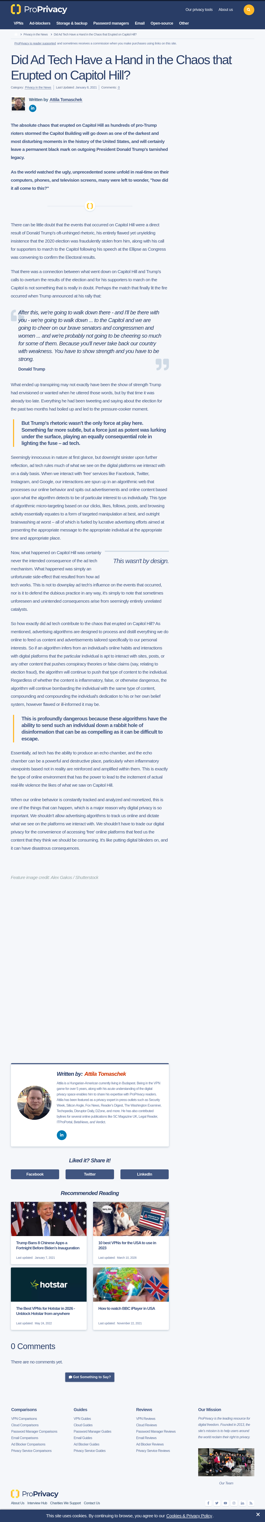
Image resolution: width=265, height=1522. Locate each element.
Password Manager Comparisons (34, 1431)
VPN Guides (82, 1418)
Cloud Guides (83, 1425)
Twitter (90, 1174)
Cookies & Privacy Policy (189, 1515)
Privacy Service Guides (89, 1451)
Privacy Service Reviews (153, 1451)
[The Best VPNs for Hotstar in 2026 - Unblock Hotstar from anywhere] (49, 1298)
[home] (16, 34)
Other (184, 23)
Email (140, 23)
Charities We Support (65, 1503)
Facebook (35, 1174)
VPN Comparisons (24, 1418)
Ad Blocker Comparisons (28, 1444)
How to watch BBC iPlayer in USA (126, 1308)
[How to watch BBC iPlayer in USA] (131, 1298)
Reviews (144, 1409)
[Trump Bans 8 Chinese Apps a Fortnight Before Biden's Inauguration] (49, 1233)
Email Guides (83, 1438)
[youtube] (225, 1503)
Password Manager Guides (92, 1431)
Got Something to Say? (90, 1377)
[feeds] (251, 1503)
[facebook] (208, 1503)
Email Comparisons (24, 1438)
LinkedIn (144, 1174)
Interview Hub (37, 1503)
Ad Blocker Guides (86, 1444)
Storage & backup (71, 23)
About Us (18, 1503)
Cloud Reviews (146, 1425)
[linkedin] (32, 108)
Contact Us (92, 1503)
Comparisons (24, 1409)
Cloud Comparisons (25, 1425)
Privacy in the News (35, 34)
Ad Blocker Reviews (150, 1444)
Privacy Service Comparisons (31, 1451)
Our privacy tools (199, 9)
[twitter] (217, 1503)
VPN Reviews (145, 1418)
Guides (80, 1409)
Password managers (111, 23)
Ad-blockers (40, 23)
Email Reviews (146, 1438)
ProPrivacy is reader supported (35, 43)
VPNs (18, 23)
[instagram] (234, 1503)
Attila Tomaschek (66, 99)
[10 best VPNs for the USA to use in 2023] (131, 1233)
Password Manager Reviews (156, 1431)
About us (225, 9)
